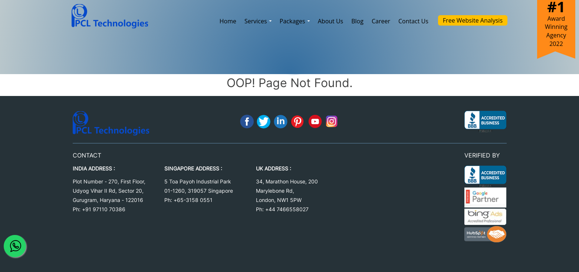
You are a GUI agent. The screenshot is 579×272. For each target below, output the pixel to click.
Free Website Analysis (473, 20)
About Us (330, 21)
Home (228, 21)
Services (258, 21)
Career (381, 21)
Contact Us (413, 21)
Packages (295, 21)
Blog (357, 21)
